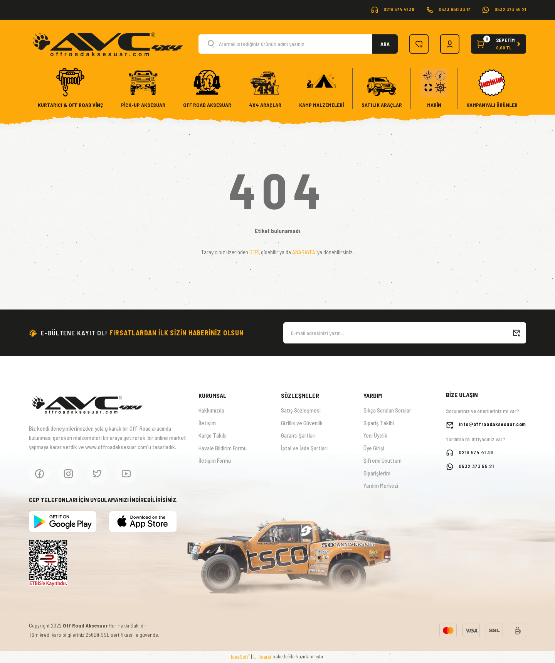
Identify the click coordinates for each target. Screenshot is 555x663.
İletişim (207, 422)
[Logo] (107, 43)
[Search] (298, 44)
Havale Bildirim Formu (222, 448)
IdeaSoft (240, 656)
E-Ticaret (262, 657)
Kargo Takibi (212, 435)
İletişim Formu (214, 460)
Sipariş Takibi (378, 422)
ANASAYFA (303, 252)
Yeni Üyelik (375, 435)
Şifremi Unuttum (382, 460)
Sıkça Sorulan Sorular (387, 410)
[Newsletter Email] (404, 332)
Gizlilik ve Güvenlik (302, 422)
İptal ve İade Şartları (304, 448)
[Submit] (516, 332)
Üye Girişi (373, 448)
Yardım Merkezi (380, 485)
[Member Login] (449, 44)
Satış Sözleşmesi (301, 410)
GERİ (254, 252)
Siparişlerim (376, 473)
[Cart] (498, 44)
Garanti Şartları (298, 435)
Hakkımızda (211, 410)
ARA (385, 44)
